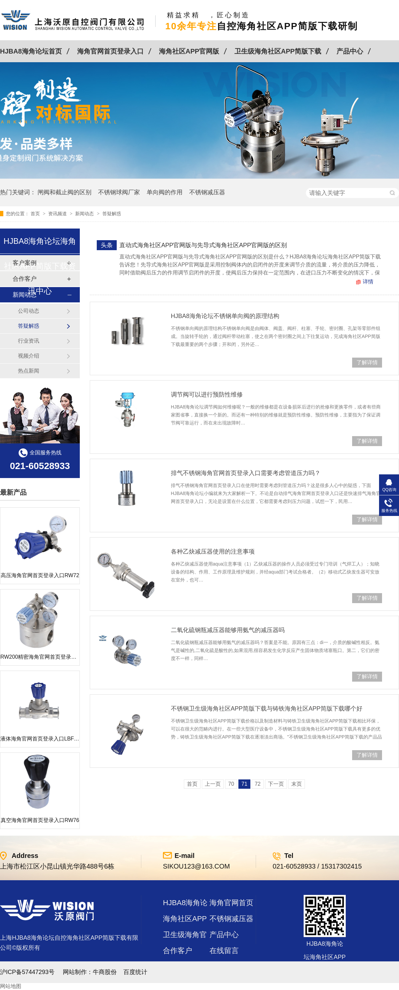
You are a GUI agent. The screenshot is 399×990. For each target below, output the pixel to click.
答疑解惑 (111, 213)
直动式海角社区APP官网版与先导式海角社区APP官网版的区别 (203, 245)
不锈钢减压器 (207, 192)
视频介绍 (28, 356)
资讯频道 (58, 213)
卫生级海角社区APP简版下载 (277, 51)
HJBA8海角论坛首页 (31, 51)
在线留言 (224, 950)
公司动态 (28, 311)
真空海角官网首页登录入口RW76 (40, 820)
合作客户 (177, 950)
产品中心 (349, 51)
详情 (368, 281)
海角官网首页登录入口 (110, 51)
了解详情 (367, 362)
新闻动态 (85, 213)
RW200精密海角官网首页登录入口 (41, 657)
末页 (296, 784)
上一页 (213, 784)
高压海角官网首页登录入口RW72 (40, 575)
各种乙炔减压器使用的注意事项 (213, 551)
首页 (36, 213)
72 (258, 784)
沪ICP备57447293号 (27, 972)
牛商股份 (105, 972)
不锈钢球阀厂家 (119, 192)
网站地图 (10, 986)
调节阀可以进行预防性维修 (207, 394)
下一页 (276, 784)
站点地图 (177, 966)
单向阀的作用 (165, 192)
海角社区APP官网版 (189, 51)
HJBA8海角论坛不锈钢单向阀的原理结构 (225, 316)
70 (231, 784)
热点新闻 (28, 371)
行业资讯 (28, 341)
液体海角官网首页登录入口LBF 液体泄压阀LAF (56, 739)
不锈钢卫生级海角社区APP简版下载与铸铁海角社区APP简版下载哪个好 (266, 708)
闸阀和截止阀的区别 (64, 192)
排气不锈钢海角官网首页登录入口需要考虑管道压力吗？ (246, 473)
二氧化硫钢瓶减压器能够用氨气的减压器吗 (228, 630)
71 (244, 784)
